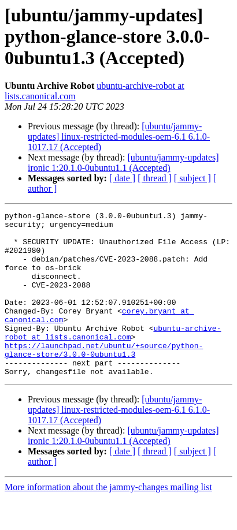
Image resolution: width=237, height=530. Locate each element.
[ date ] (122, 178)
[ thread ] (155, 178)
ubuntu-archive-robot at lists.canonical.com (113, 357)
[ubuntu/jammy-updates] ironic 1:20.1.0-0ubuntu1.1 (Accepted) (123, 162)
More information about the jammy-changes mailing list (108, 520)
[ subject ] (192, 178)
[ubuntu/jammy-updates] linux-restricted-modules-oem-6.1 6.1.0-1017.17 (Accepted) (119, 136)
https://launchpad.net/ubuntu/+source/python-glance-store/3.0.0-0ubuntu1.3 (104, 378)
